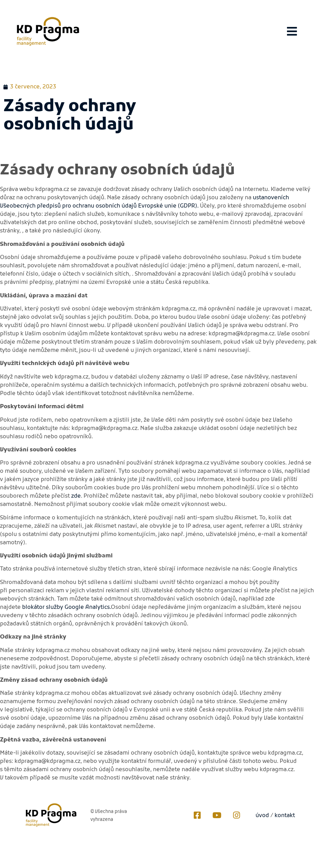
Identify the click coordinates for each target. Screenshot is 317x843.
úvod (262, 815)
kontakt (285, 815)
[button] (292, 31)
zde (76, 496)
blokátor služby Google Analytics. (66, 607)
